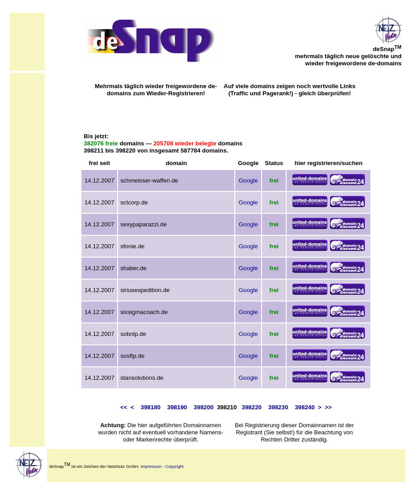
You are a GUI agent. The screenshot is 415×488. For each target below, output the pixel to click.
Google (248, 180)
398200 (203, 407)
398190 (177, 407)
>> (328, 407)
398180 (150, 407)
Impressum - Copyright (161, 466)
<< (123, 407)
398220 (252, 407)
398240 (304, 407)
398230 (278, 407)
